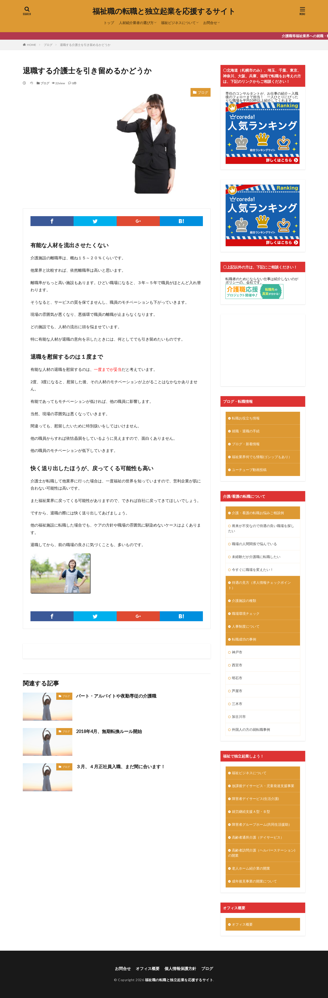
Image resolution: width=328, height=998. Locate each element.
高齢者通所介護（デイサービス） (258, 837)
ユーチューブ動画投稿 (249, 470)
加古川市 (239, 716)
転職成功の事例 (244, 639)
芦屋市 (237, 691)
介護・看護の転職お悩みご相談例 (258, 513)
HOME (31, 45)
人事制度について (246, 626)
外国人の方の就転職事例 (251, 729)
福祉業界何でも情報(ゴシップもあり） (262, 457)
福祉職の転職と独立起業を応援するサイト (164, 11)
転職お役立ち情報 (246, 418)
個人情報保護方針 (180, 968)
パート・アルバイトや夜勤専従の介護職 (116, 696)
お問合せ (210, 23)
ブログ (48, 45)
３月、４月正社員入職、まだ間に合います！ (120, 766)
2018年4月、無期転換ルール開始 (109, 731)
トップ (109, 23)
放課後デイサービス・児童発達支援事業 (263, 786)
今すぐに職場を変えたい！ (252, 569)
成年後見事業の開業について (254, 881)
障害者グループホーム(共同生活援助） (262, 824)
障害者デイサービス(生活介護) (255, 798)
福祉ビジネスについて (178, 23)
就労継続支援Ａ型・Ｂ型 (251, 811)
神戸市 (237, 652)
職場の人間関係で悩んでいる (254, 544)
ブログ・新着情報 (246, 444)
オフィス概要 (242, 924)
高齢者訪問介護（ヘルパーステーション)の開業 (261, 852)
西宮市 (237, 665)
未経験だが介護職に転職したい (256, 557)
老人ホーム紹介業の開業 (251, 868)
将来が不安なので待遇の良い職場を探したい (261, 528)
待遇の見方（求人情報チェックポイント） (259, 585)
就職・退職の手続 (246, 431)
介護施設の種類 (244, 600)
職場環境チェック (246, 613)
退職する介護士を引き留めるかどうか (85, 45)
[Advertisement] (262, 350)
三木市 (237, 704)
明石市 (237, 678)
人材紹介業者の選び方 (136, 23)
